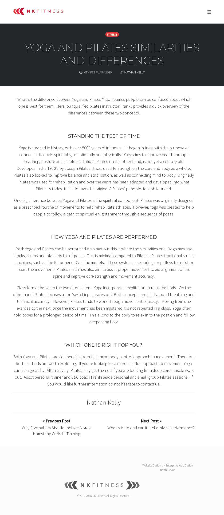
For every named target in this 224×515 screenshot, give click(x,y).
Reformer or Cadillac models (79, 262)
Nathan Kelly (104, 402)
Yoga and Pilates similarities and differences (112, 54)
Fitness (112, 34)
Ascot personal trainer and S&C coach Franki (63, 377)
